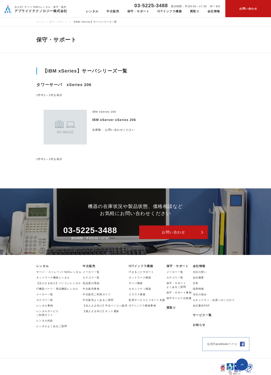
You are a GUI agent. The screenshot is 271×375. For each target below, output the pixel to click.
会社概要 (198, 277)
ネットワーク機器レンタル (53, 277)
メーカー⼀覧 (44, 294)
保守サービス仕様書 (179, 298)
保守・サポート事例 (179, 292)
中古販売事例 (91, 288)
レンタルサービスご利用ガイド (47, 313)
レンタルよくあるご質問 (51, 326)
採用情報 (198, 288)
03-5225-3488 (151, 5)
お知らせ (199, 324)
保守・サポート (58, 21)
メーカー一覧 (174, 271)
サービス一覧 (202, 315)
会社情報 (199, 266)
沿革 (195, 283)
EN (218, 6)
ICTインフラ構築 (141, 266)
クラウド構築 (137, 294)
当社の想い (200, 271)
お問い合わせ (248, 8)
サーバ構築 (136, 283)
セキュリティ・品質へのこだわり (214, 300)
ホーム (40, 21)
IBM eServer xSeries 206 (114, 120)
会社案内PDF (201, 305)
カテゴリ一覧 (174, 277)
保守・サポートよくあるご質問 (176, 285)
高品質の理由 (91, 283)
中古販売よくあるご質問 (98, 300)
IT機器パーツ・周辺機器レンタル (57, 288)
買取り (195, 11)
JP (211, 6)
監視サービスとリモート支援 (147, 300)
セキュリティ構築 (140, 288)
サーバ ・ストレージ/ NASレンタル (59, 271)
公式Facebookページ (222, 344)
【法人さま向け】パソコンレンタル (58, 283)
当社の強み (200, 294)
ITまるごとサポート (141, 271)
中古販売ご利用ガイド (97, 294)
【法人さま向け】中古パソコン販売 (105, 305)
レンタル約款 (44, 320)
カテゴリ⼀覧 (44, 300)
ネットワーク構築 (140, 277)
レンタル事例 (44, 305)
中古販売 (89, 266)
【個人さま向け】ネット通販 (101, 311)
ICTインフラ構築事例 (142, 305)
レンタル (42, 266)
